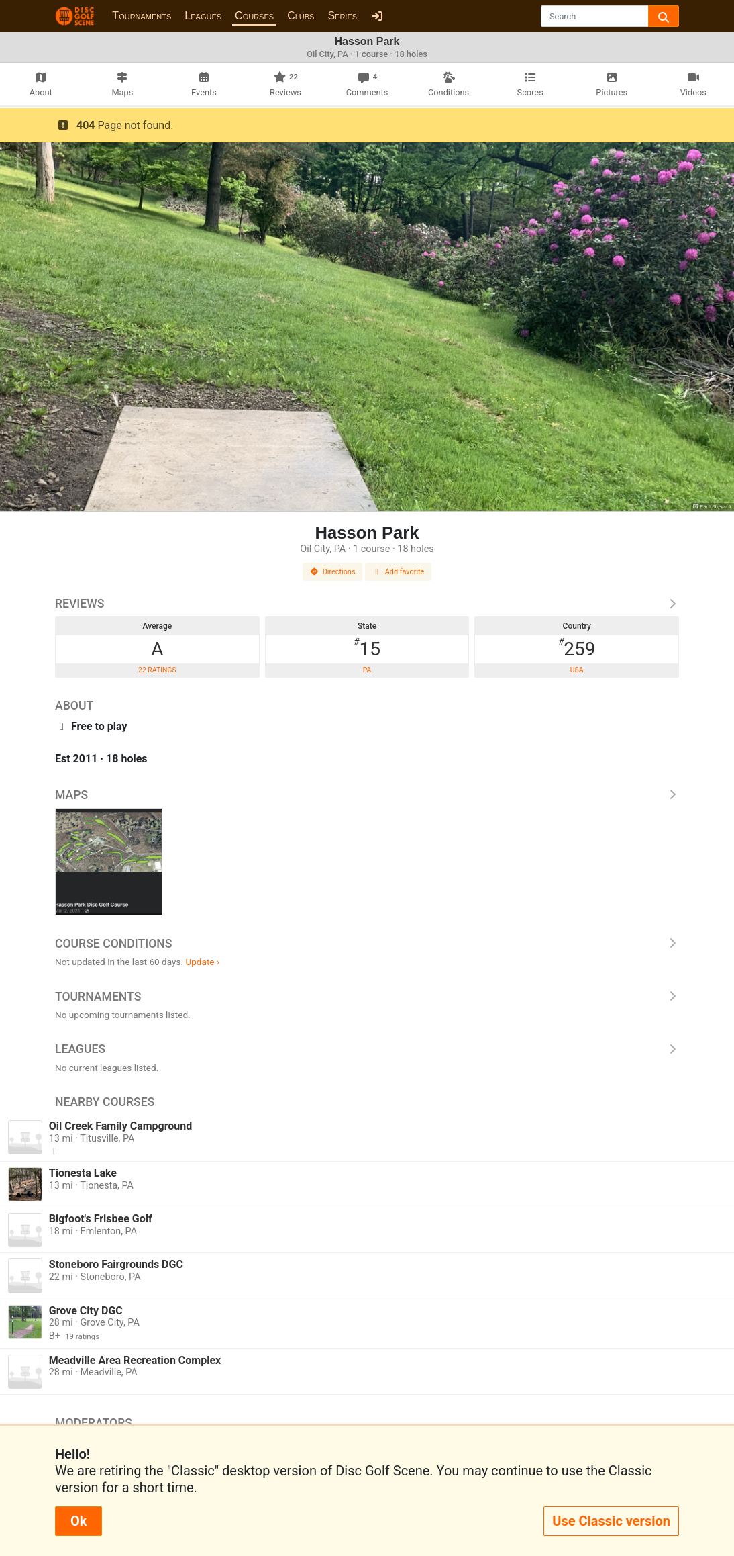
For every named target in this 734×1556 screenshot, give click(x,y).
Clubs (300, 15)
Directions (333, 571)
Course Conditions (367, 943)
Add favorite (398, 571)
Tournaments (141, 15)
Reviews (367, 603)
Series (342, 15)
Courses (254, 15)
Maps (367, 795)
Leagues (203, 15)
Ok (78, 1521)
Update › (202, 961)
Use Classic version (611, 1521)
